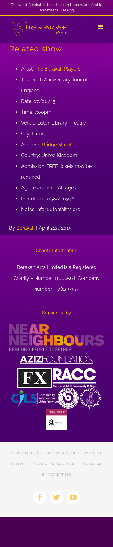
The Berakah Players (57, 69)
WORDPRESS (59, 474)
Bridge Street (56, 144)
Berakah (25, 228)
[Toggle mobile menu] (101, 27)
